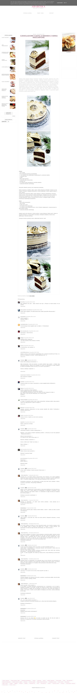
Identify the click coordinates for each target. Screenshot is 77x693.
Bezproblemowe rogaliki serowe (5, 75)
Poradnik (62, 683)
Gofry (38, 683)
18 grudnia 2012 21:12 (29, 381)
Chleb (64, 680)
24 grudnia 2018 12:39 (31, 616)
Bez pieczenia (69, 680)
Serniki (44, 680)
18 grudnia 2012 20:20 (31, 360)
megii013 (23, 422)
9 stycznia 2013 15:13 (33, 500)
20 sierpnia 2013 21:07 (31, 608)
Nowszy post (21, 638)
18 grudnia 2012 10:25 (30, 301)
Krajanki (26, 683)
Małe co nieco (5, 683)
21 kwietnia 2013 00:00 (32, 545)
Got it (65, 2)
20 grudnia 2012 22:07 (31, 468)
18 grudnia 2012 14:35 (29, 337)
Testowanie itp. (32, 683)
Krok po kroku (5, 684)
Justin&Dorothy (24, 324)
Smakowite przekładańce (26, 680)
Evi (21, 449)
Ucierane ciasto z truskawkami (5, 53)
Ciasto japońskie (5, 81)
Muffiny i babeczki (50, 680)
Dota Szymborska (24, 331)
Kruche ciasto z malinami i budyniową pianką (5, 105)
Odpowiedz (23, 306)
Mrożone (21, 683)
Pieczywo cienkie (56, 683)
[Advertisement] (33, 21)
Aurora (22, 345)
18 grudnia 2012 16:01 (29, 345)
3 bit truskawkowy (5, 45)
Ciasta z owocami (6, 680)
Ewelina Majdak (24, 399)
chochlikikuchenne (25, 352)
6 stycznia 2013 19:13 (33, 475)
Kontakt (51, 13)
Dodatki (49, 683)
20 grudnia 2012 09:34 (27, 449)
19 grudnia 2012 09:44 (28, 415)
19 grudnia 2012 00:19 (33, 399)
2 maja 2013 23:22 (31, 598)
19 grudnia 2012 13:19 (30, 422)
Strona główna (27, 13)
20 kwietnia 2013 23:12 (34, 532)
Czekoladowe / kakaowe (70, 683)
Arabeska (38, 6)
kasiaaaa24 (23, 316)
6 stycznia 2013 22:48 (31, 487)
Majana (22, 388)
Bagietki (15, 683)
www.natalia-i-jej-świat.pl (26, 309)
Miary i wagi (40, 13)
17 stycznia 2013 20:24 (32, 515)
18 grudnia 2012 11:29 (30, 316)
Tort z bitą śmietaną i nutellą (4, 90)
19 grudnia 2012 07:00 (29, 407)
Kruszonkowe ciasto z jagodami (5, 97)
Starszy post (55, 638)
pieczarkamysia (24, 458)
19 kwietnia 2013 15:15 (34, 523)
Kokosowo (39, 680)
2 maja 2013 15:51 (33, 583)
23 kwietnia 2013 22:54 (34, 558)
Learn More (60, 2)
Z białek (11, 683)
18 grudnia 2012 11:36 (33, 324)
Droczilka (23, 301)
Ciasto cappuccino (4, 60)
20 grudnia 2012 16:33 (33, 458)
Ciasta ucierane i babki (15, 680)
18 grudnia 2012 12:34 (33, 331)
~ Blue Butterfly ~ (25, 475)
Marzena (22, 407)
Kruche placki (58, 680)
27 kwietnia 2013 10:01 (31, 575)
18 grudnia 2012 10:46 (37, 309)
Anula (22, 415)
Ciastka (34, 680)
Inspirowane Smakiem (25, 374)
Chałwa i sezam (13, 684)
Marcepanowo (43, 683)
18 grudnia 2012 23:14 (29, 388)
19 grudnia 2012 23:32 (31, 428)
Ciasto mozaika (5, 37)
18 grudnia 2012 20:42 (35, 374)
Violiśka (22, 381)
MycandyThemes (42, 687)
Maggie (22, 337)
